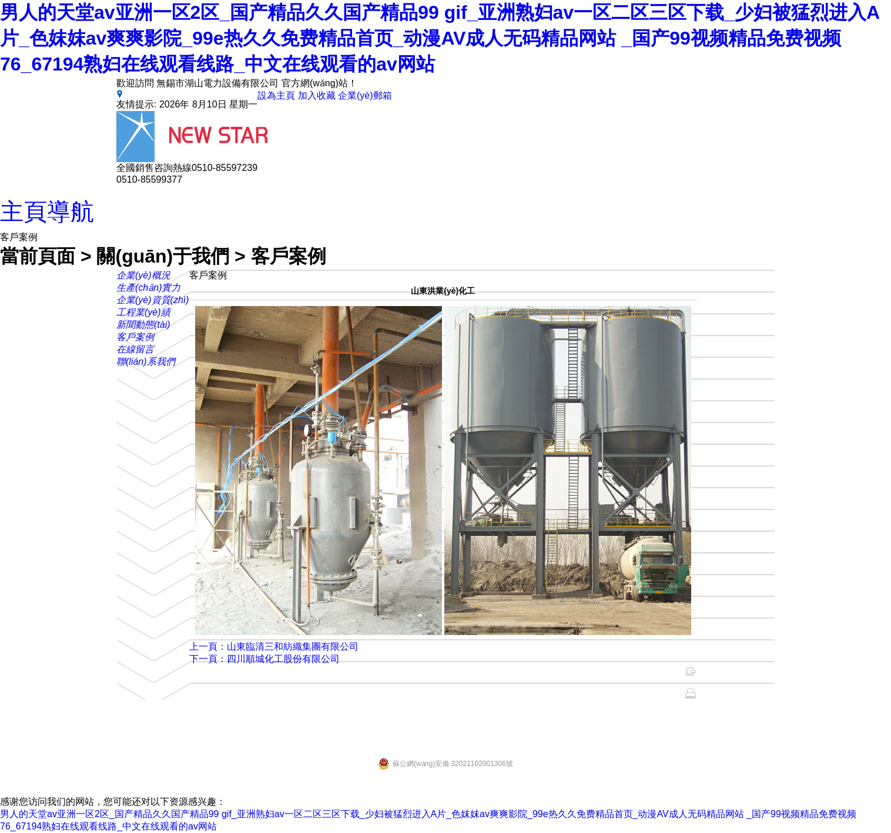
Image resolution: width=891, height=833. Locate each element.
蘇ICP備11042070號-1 (739, 717)
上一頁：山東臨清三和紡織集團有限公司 (274, 646)
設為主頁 (276, 95)
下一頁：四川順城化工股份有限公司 (264, 659)
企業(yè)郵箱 (365, 95)
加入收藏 (317, 95)
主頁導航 (47, 211)
